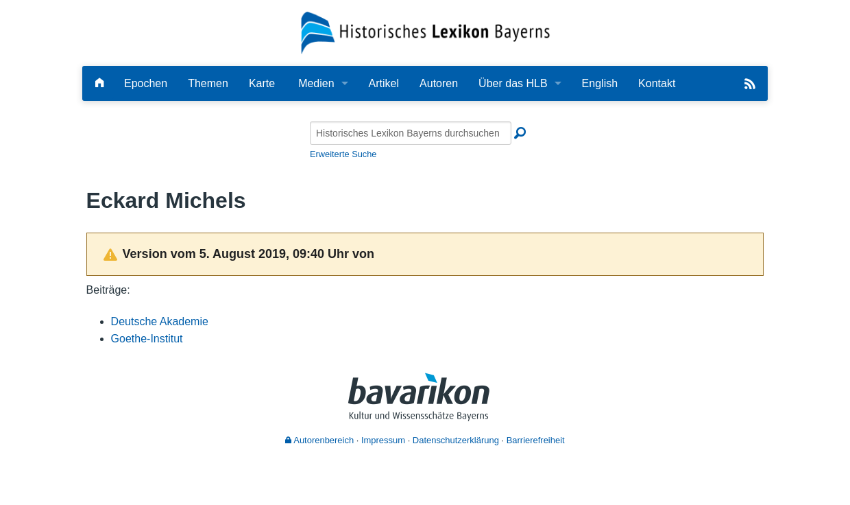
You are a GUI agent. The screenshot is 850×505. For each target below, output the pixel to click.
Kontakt (656, 83)
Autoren (439, 83)
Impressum (383, 440)
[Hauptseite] (99, 83)
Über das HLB (513, 83)
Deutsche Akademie (159, 321)
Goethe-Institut (147, 338)
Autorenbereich (319, 440)
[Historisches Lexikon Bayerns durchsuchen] (410, 133)
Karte (262, 83)
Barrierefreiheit (536, 440)
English (600, 83)
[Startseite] (425, 32)
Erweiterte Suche (343, 154)
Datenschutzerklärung (456, 440)
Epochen (145, 83)
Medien (316, 83)
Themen (208, 83)
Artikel (384, 83)
